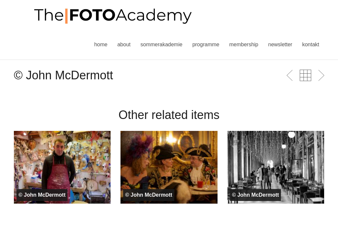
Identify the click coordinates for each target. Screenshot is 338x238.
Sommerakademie (161, 44)
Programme (206, 44)
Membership (243, 44)
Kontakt (310, 44)
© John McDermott (41, 195)
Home (100, 44)
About (123, 44)
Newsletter (280, 44)
